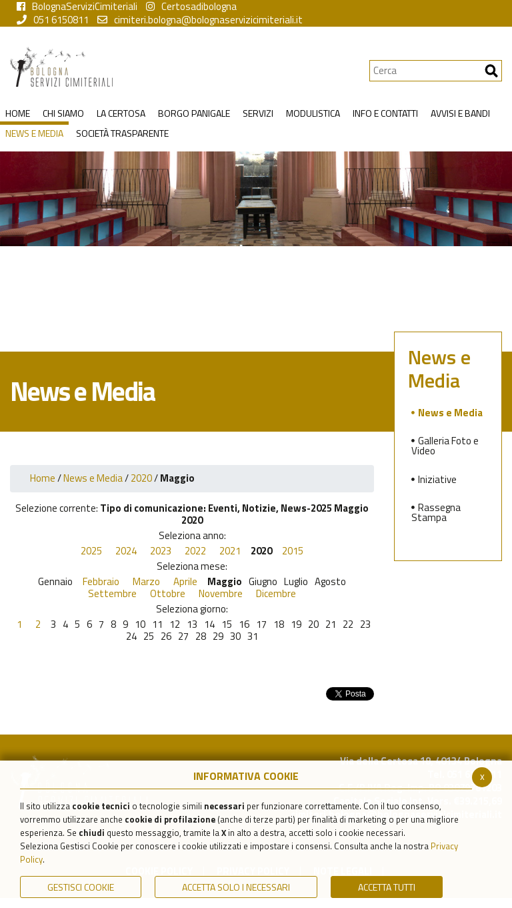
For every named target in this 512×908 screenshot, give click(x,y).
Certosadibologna (191, 6)
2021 (230, 551)
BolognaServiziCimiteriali (77, 6)
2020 (141, 478)
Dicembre (276, 594)
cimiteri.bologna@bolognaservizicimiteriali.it (200, 20)
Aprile (185, 582)
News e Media (93, 478)
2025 (91, 551)
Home (42, 478)
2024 (126, 551)
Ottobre (167, 594)
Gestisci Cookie (80, 887)
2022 (195, 551)
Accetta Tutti (386, 887)
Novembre (221, 594)
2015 (292, 551)
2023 (160, 551)
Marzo (146, 582)
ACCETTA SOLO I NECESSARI (236, 887)
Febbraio (101, 582)
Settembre (112, 594)
